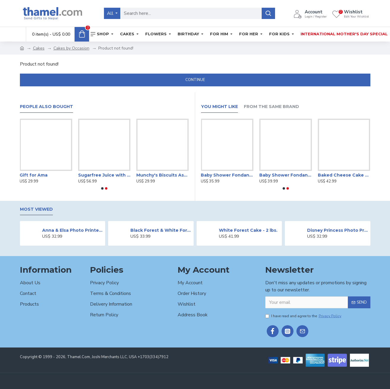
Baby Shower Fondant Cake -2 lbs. (285, 175)
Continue (195, 79)
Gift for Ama (34, 175)
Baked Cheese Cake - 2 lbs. (344, 175)
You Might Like (219, 106)
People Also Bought (46, 106)
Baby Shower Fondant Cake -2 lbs (227, 175)
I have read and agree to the (303, 316)
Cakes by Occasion (71, 48)
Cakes (39, 48)
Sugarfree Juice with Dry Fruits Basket (104, 175)
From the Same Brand (271, 106)
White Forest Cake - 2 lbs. (248, 230)
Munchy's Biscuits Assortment (162, 175)
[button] (102, 188)
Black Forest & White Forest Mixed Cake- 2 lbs (160, 230)
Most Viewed (36, 209)
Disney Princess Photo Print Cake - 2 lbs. (337, 230)
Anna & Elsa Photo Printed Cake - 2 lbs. (72, 230)
